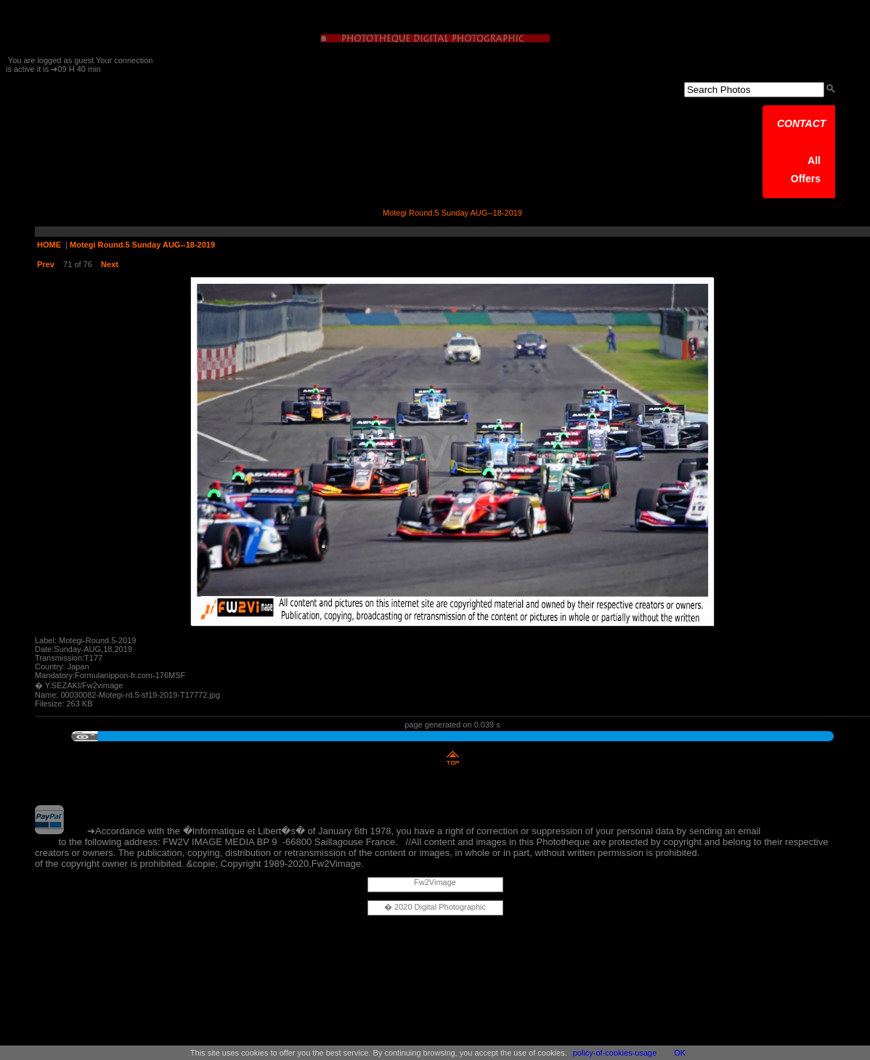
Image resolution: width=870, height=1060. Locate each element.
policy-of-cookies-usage (615, 1052)
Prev (45, 264)
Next (109, 264)
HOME (49, 244)
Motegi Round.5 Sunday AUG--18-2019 (142, 244)
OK (680, 1052)
